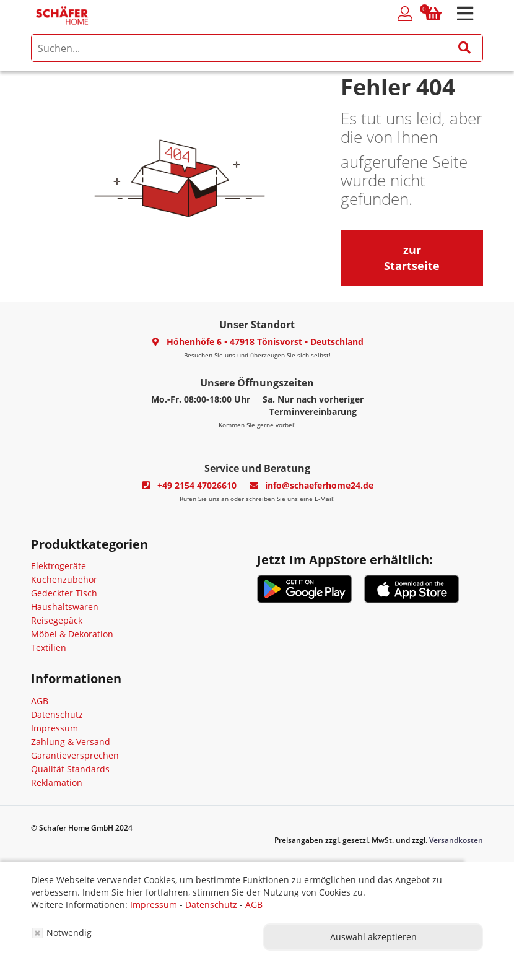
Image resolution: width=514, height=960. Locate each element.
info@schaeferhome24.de (319, 485)
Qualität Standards (70, 769)
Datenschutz (57, 714)
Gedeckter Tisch (64, 593)
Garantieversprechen (75, 755)
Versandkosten (456, 840)
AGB (39, 701)
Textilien (48, 647)
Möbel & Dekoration (72, 634)
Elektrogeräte (58, 566)
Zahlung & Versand (70, 742)
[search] (257, 48)
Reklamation (56, 782)
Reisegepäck (56, 620)
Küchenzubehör (64, 579)
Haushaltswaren (64, 607)
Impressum (54, 728)
